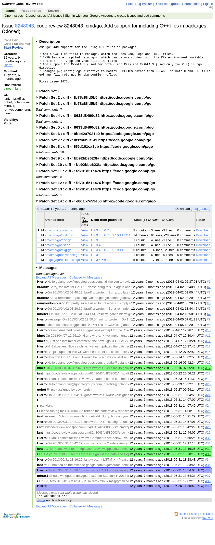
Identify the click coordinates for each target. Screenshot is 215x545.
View (84, 239)
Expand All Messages (51, 286)
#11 (208, 344)
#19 (208, 387)
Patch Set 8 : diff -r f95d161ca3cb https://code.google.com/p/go (97, 155)
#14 (208, 360)
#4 (209, 306)
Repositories (31, 11)
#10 (208, 339)
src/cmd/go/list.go (57, 254)
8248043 (24, 25)
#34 (208, 468)
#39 (208, 494)
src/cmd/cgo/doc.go (59, 239)
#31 (208, 452)
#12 (208, 350)
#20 (208, 393)
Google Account (101, 15)
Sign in (208, 4)
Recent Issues (188, 523)
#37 (208, 484)
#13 (208, 355)
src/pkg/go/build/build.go (62, 268)
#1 (209, 290)
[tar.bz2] (204, 217)
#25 (208, 420)
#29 (208, 441)
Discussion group (167, 4)
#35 (208, 474)
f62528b (207, 528)
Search (53, 11)
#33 (208, 463)
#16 (208, 371)
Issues (10, 11)
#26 (208, 425)
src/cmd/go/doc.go (58, 249)
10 (117, 244)
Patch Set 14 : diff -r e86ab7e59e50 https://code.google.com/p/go (99, 210)
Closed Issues (35, 15)
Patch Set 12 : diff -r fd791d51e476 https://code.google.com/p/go (98, 191)
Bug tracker (143, 4)
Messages (48, 276)
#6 (209, 317)
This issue (206, 523)
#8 (209, 328)
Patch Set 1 (51, 100)
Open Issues (14, 15)
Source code (191, 4)
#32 (208, 457)
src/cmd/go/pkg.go (58, 259)
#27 (208, 430)
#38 (208, 490)
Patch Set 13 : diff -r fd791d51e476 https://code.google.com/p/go (98, 198)
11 (121, 244)
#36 (208, 479)
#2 (209, 296)
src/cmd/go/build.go (59, 244)
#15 (208, 366)
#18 (208, 382)
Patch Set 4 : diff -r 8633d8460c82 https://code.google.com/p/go (98, 124)
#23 (208, 408)
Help (129, 4)
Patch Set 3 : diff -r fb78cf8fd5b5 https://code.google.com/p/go (97, 112)
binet (7, 88)
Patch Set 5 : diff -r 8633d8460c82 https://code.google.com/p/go (98, 136)
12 (126, 244)
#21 (208, 398)
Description (49, 41)
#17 (208, 377)
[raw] (194, 217)
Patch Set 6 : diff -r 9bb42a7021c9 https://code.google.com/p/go (98, 142)
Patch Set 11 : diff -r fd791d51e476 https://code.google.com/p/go (98, 180)
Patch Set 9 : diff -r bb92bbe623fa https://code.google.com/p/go (97, 167)
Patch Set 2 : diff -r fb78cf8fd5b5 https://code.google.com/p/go (97, 106)
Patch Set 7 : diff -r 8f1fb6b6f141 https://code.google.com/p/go (96, 149)
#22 (208, 404)
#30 (208, 447)
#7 (209, 323)
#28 (208, 436)
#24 (208, 414)
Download (203, 239)
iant (17, 88)
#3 (209, 301)
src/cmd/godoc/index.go (62, 264)
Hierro (8, 65)
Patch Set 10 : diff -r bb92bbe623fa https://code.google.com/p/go (99, 173)
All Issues (55, 15)
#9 (209, 333)
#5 (209, 312)
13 (130, 244)
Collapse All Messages (85, 286)
